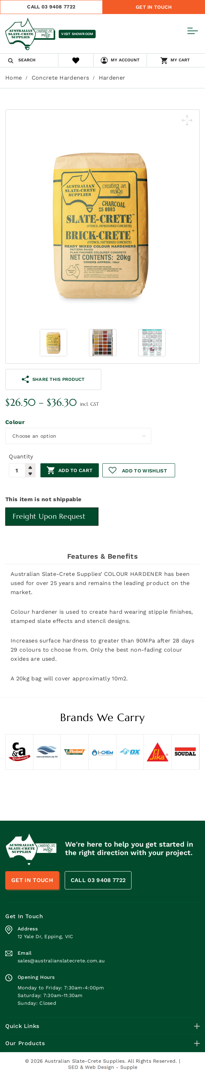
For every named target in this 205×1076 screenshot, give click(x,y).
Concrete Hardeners (60, 77)
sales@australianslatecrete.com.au (61, 960)
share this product (53, 379)
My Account (125, 60)
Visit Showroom (77, 34)
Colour (15, 422)
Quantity (21, 456)
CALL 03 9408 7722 (51, 6)
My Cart (180, 60)
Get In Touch (154, 7)
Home (13, 77)
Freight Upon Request (49, 516)
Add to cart (75, 470)
